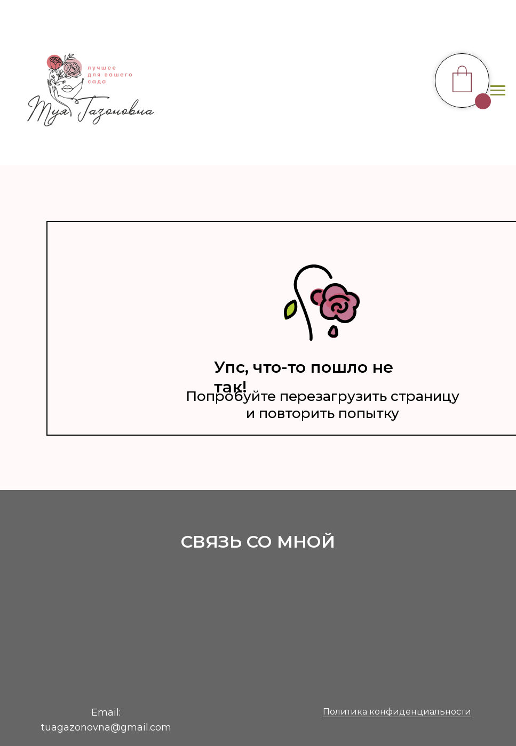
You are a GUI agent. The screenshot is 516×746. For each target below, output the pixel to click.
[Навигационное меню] (497, 90)
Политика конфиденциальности (397, 712)
